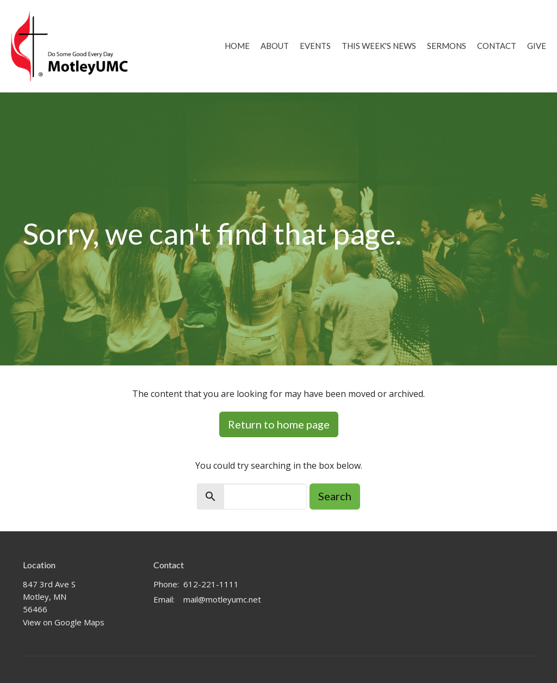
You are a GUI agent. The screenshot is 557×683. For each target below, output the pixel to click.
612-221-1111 (211, 584)
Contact (496, 46)
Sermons (446, 46)
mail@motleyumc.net (222, 599)
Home (237, 46)
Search (334, 495)
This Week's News (379, 46)
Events (315, 46)
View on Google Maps (63, 622)
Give (536, 46)
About (275, 46)
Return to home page (279, 424)
